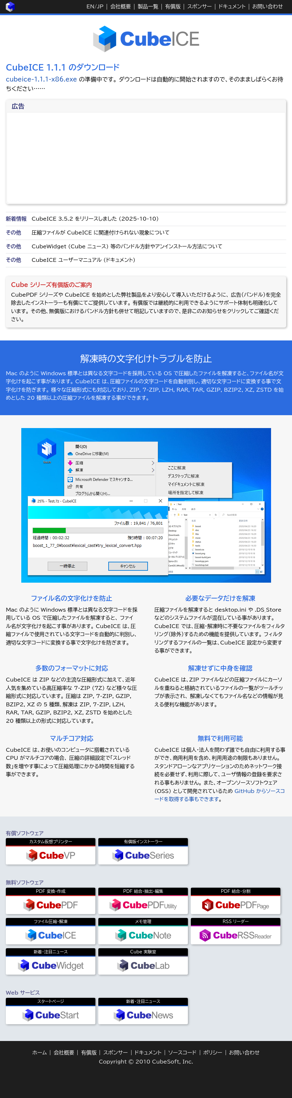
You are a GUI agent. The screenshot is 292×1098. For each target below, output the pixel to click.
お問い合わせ (267, 6)
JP (100, 6)
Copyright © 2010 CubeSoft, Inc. (146, 1061)
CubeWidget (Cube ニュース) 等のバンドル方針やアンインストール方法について (127, 246)
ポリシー (212, 1052)
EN (90, 6)
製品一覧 (148, 6)
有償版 (172, 6)
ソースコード (182, 1052)
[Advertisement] (146, 158)
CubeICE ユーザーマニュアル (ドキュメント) (83, 260)
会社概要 (120, 6)
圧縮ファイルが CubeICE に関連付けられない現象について (101, 232)
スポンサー (199, 6)
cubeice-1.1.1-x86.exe (41, 79)
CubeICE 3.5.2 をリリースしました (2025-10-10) (95, 218)
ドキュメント (232, 6)
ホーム (39, 1052)
